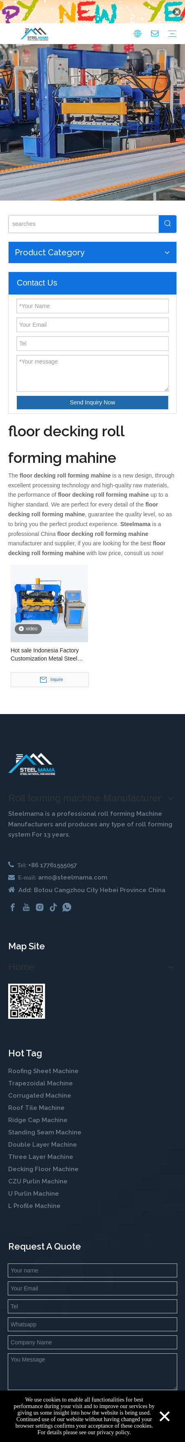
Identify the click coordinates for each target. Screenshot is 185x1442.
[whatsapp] (66, 898)
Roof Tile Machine (36, 1099)
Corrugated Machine (39, 1087)
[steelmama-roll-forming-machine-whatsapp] (26, 992)
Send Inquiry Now (92, 393)
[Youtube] (26, 898)
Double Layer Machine (42, 1136)
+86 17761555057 (52, 856)
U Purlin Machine (33, 1185)
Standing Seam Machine (44, 1123)
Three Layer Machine (40, 1148)
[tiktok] (53, 898)
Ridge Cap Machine (38, 1111)
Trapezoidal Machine (40, 1074)
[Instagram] (39, 898)
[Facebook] (12, 898)
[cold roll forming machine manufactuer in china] (31, 755)
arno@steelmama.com (72, 868)
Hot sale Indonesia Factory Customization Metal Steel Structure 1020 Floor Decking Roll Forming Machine (48, 646)
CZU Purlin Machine (38, 1172)
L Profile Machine (34, 1197)
